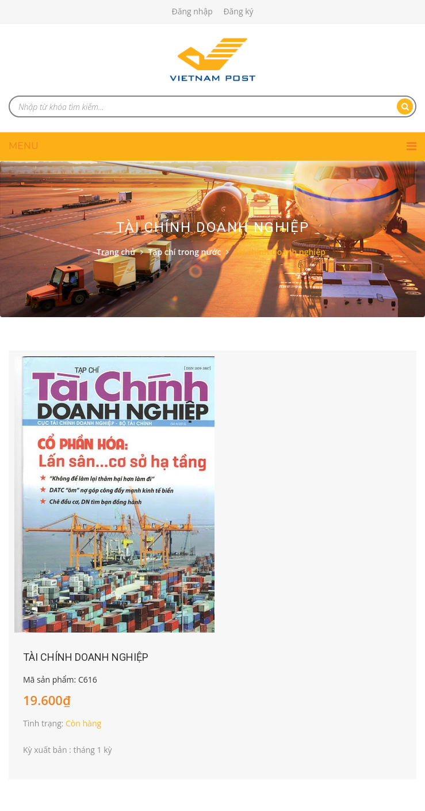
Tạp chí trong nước (184, 251)
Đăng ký (238, 11)
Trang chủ (116, 251)
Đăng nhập (191, 11)
